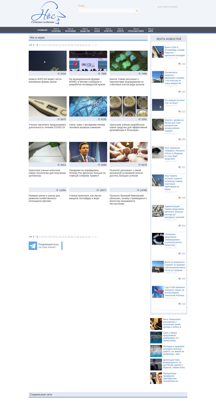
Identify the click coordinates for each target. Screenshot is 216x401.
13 (63, 45)
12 (60, 45)
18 (77, 45)
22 (89, 45)
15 (69, 45)
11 (57, 45)
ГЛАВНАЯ (42, 30)
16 (72, 45)
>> (95, 45)
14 (66, 45)
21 (86, 45)
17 (75, 45)
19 (80, 45)
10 (54, 45)
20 (83, 45)
